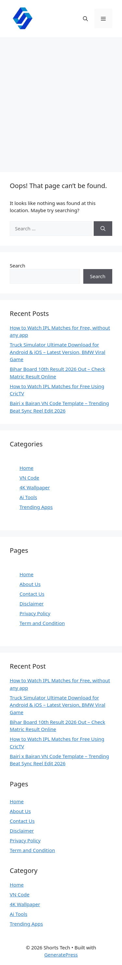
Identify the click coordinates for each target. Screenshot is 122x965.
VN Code (29, 477)
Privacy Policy (35, 613)
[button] (85, 18)
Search (17, 265)
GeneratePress (61, 954)
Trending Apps (36, 507)
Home (27, 468)
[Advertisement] (61, 101)
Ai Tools (28, 497)
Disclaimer (32, 603)
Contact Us (32, 594)
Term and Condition (42, 623)
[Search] (103, 228)
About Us (30, 584)
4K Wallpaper (35, 487)
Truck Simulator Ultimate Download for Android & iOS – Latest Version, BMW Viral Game (57, 351)
